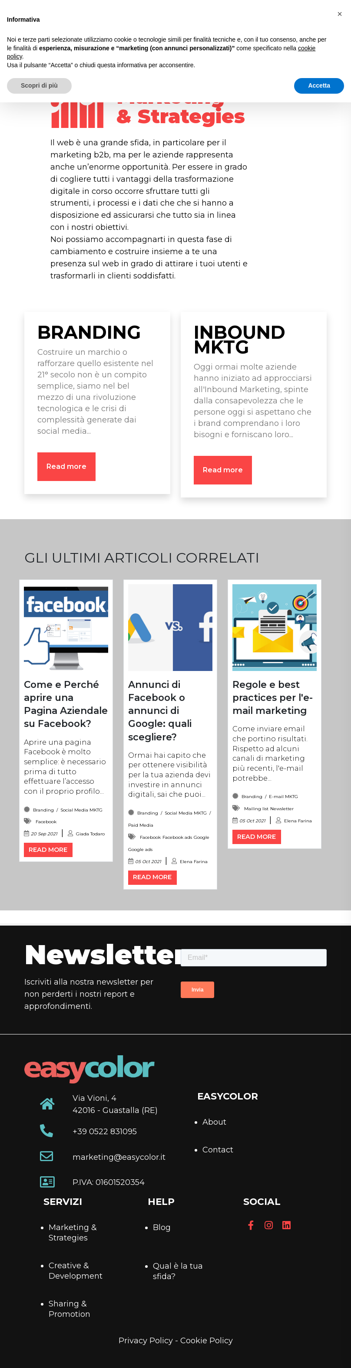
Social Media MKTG (81, 810)
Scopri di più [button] (39, 85)
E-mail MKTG (283, 796)
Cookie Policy (206, 1340)
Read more (66, 466)
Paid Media (140, 825)
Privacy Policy (146, 1340)
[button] (340, 14)
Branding (43, 810)
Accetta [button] (319, 85)
